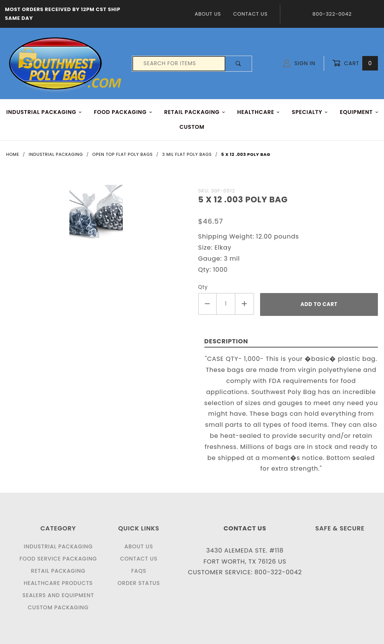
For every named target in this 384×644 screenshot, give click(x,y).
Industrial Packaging (58, 546)
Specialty (310, 112)
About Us (207, 14)
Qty (203, 287)
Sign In (299, 63)
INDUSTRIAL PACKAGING (44, 112)
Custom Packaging (58, 607)
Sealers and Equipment (58, 595)
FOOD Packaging (123, 112)
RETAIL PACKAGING (195, 112)
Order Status (138, 583)
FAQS (138, 571)
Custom (192, 127)
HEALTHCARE (258, 112)
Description (226, 341)
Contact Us (250, 14)
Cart (355, 63)
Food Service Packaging (58, 558)
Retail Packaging (58, 571)
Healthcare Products (58, 583)
